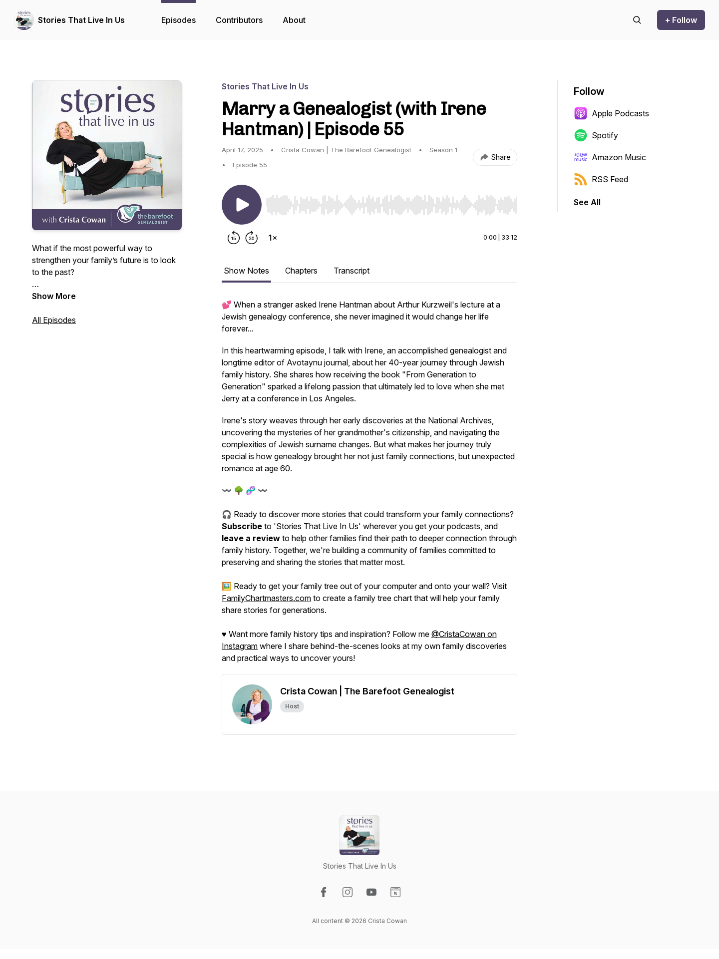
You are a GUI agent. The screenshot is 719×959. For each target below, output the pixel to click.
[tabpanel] (369, 486)
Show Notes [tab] (246, 271)
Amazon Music (610, 157)
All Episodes (54, 320)
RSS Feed (601, 179)
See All (587, 202)
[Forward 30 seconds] (252, 238)
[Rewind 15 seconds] (234, 238)
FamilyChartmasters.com (266, 598)
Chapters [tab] (301, 271)
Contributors (239, 20)
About (294, 20)
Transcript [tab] (351, 271)
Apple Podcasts (611, 113)
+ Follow (681, 20)
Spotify (596, 135)
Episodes (178, 20)
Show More (54, 296)
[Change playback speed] (273, 238)
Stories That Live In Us (81, 20)
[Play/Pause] (242, 205)
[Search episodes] (637, 20)
